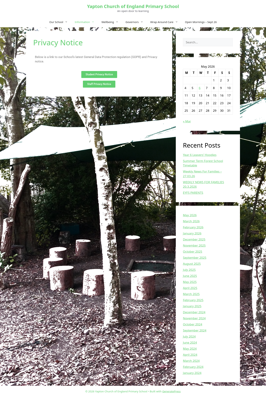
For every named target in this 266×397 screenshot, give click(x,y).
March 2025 (191, 294)
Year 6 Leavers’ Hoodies (199, 155)
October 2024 (192, 324)
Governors (136, 22)
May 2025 (190, 282)
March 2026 (191, 221)
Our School (60, 22)
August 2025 (192, 264)
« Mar (187, 121)
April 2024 (190, 355)
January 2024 (192, 373)
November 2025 (194, 245)
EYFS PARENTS (193, 193)
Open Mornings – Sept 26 (201, 22)
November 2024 (194, 318)
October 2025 (192, 251)
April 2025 (190, 288)
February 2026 (193, 227)
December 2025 (194, 239)
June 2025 (190, 276)
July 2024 (189, 336)
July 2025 (189, 270)
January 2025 (192, 306)
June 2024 (190, 342)
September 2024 (194, 330)
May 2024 (190, 349)
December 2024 (194, 312)
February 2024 (193, 367)
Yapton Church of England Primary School (133, 6)
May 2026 (190, 215)
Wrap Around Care (165, 22)
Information (86, 22)
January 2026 (192, 233)
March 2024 (191, 361)
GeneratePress (171, 391)
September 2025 (194, 258)
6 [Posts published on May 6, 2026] (200, 88)
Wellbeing (111, 22)
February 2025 (193, 300)
